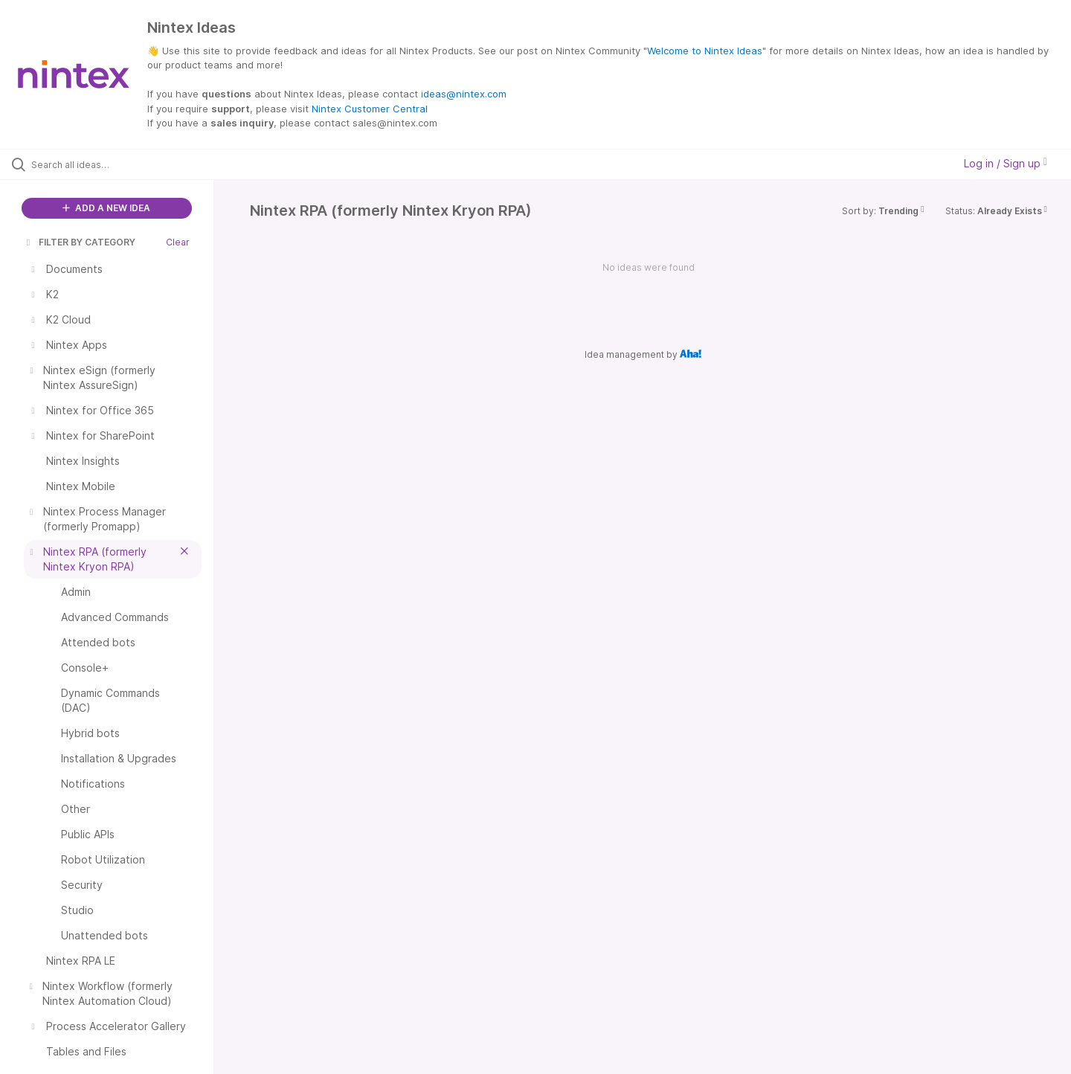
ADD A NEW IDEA (106, 207)
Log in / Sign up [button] (1005, 163)
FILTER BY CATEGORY (79, 242)
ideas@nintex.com (463, 94)
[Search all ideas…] (125, 164)
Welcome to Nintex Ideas (704, 51)
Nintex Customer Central (370, 109)
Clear (178, 242)
